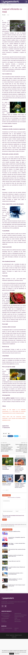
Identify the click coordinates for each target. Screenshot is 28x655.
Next (7, 490)
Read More (17, 653)
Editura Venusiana (18, 621)
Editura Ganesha (17, 619)
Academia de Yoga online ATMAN (19, 617)
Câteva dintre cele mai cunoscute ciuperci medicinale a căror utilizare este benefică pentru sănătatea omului (14, 418)
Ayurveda (4, 481)
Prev (4, 490)
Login (16, 629)
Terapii (4, 464)
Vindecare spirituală (4, 618)
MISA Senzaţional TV (5, 613)
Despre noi (16, 628)
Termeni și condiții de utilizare (6, 628)
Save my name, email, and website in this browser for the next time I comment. (13, 516)
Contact (2, 629)
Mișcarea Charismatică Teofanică (20, 615)
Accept (11, 653)
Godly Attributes (6, 616)
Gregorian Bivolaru (18, 613)
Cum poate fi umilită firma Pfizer (14, 531)
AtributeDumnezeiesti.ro (5, 615)
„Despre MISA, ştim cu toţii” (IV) (14, 561)
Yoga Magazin (4, 621)
